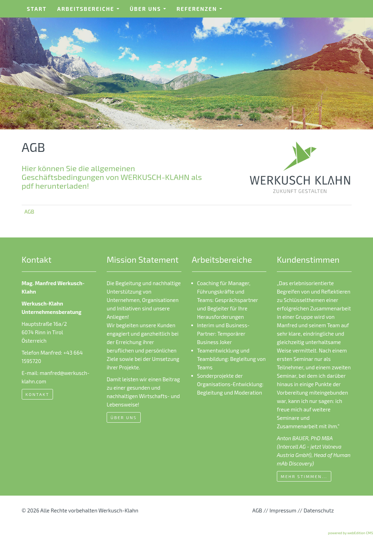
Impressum (283, 510)
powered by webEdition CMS (350, 533)
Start (37, 9)
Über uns (150, 11)
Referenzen (201, 11)
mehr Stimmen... (304, 476)
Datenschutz (319, 510)
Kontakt (37, 394)
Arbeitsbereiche (90, 11)
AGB (29, 211)
